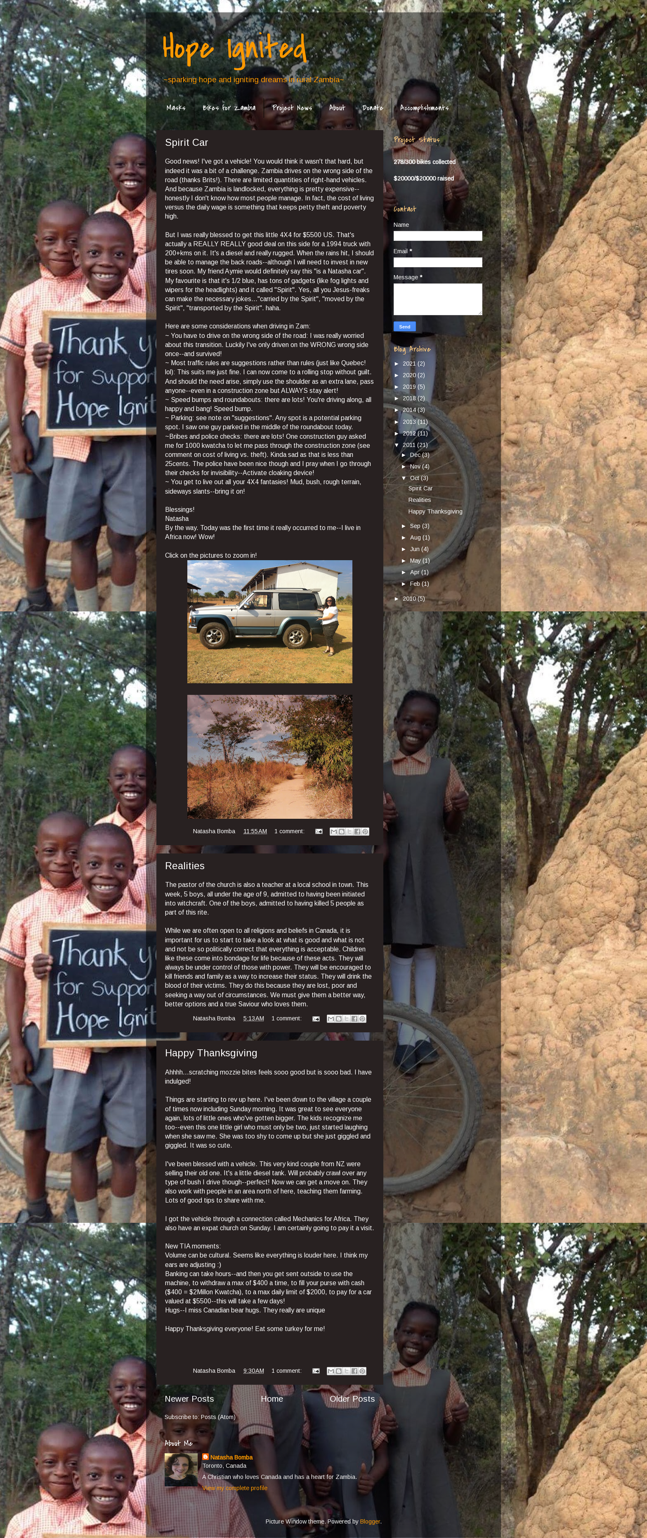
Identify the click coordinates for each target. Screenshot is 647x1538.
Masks (176, 108)
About (337, 108)
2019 (410, 386)
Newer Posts (189, 1398)
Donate (372, 108)
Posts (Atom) (218, 1417)
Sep (416, 526)
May (416, 560)
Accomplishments (424, 108)
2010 (410, 598)
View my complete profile (234, 1488)
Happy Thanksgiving (211, 1052)
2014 (410, 409)
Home (272, 1398)
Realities (185, 865)
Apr (415, 572)
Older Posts (352, 1398)
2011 (410, 445)
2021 (410, 363)
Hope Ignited (235, 48)
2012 (410, 433)
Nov (416, 466)
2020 (410, 375)
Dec (416, 455)
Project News (292, 108)
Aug (416, 537)
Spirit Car (186, 142)
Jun (415, 549)
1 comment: (290, 831)
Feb (416, 583)
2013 (410, 421)
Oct (415, 478)
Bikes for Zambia (229, 108)
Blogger (370, 1521)
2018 (410, 398)
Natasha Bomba (231, 1457)
